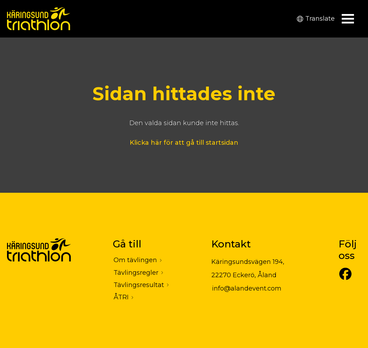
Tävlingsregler (136, 273)
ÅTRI (121, 297)
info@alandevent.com (246, 288)
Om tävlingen (135, 260)
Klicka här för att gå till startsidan (184, 142)
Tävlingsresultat (139, 285)
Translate (316, 18)
